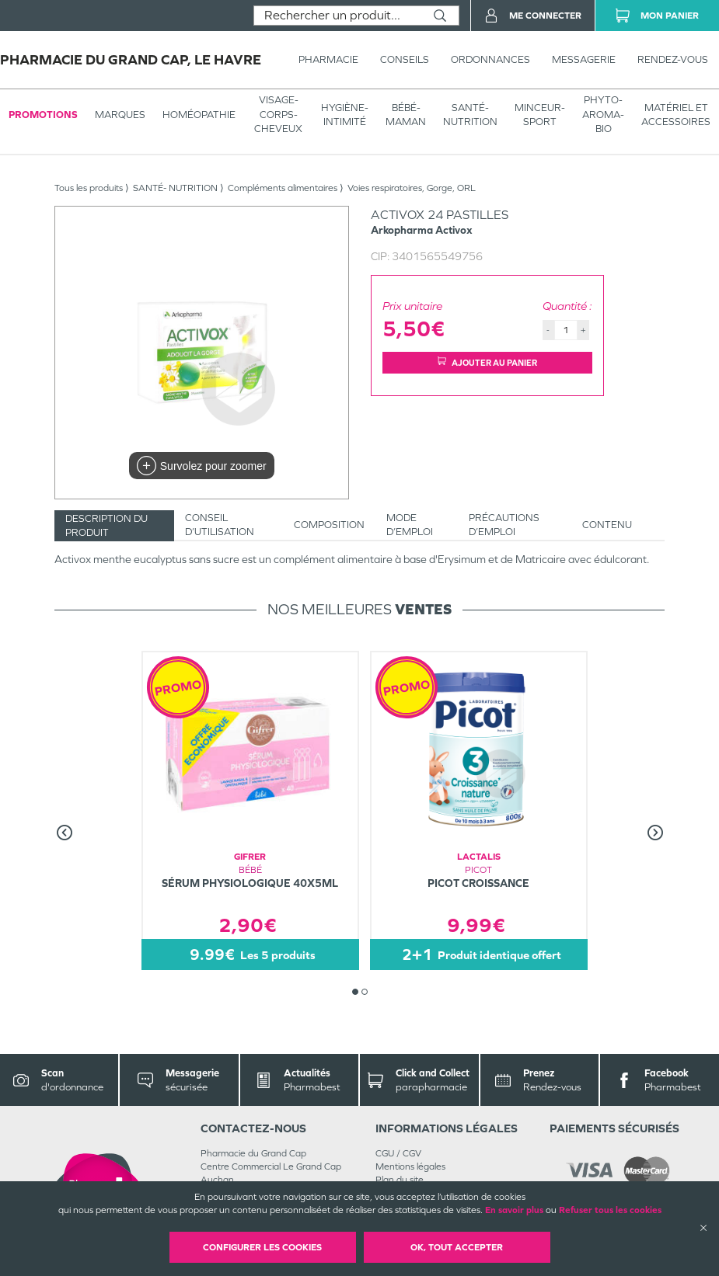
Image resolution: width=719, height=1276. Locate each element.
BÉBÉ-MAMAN (406, 114)
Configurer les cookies (262, 1247)
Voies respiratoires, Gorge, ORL (411, 188)
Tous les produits (88, 188)
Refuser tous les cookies (610, 1210)
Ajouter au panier (487, 362)
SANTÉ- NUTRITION (470, 114)
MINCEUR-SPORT (540, 114)
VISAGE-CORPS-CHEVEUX (278, 114)
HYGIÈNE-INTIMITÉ (344, 114)
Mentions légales (410, 1166)
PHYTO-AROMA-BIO (603, 114)
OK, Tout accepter (456, 1247)
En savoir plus (514, 1210)
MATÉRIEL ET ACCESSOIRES (675, 114)
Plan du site (399, 1179)
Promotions (43, 114)
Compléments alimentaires (282, 188)
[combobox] (337, 15)
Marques (120, 114)
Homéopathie (199, 114)
